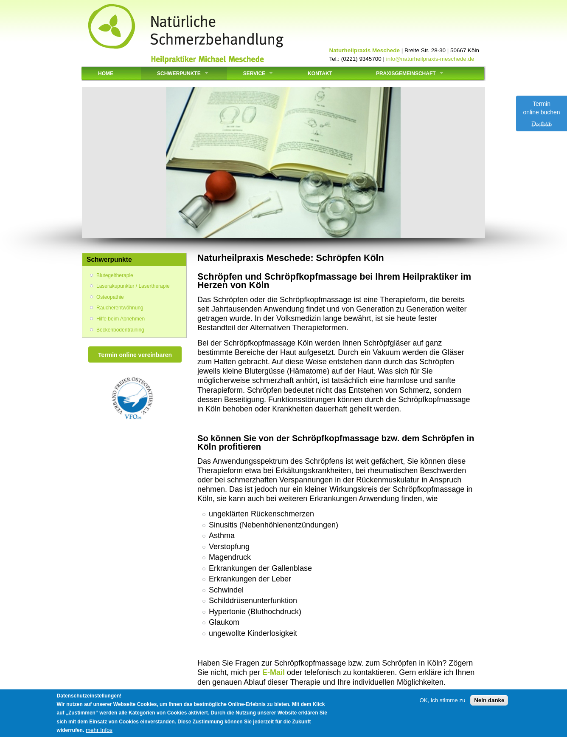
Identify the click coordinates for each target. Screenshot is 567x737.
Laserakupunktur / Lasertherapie (133, 286)
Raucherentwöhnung (119, 308)
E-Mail (273, 672)
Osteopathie (110, 297)
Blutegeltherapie (114, 275)
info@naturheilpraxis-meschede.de (430, 59)
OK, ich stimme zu (442, 700)
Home (105, 74)
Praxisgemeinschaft (403, 73)
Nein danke (489, 700)
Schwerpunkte (176, 73)
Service (251, 73)
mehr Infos (99, 730)
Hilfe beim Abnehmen (120, 319)
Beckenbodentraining (120, 330)
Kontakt (320, 74)
